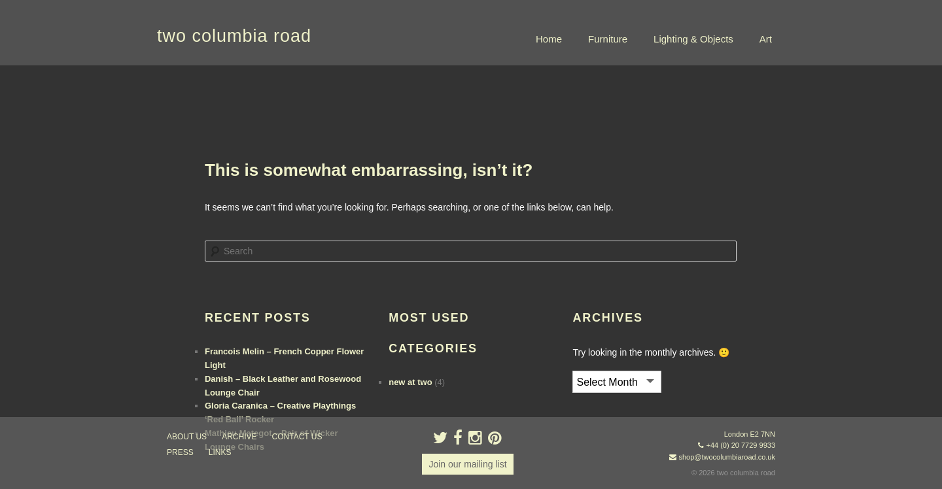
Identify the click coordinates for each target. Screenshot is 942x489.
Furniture (607, 38)
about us (187, 436)
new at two (410, 382)
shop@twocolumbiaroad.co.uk (726, 457)
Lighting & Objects (693, 38)
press (180, 452)
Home (549, 38)
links (220, 452)
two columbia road (234, 36)
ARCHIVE (239, 436)
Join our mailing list (467, 464)
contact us (297, 436)
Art (765, 38)
